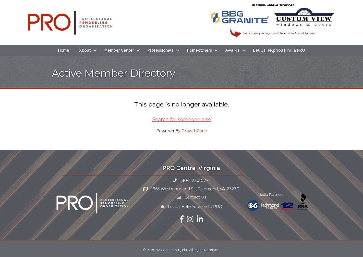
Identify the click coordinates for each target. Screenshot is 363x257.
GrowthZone (194, 130)
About (85, 50)
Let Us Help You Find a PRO (279, 50)
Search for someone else (181, 119)
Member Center (119, 50)
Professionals (160, 50)
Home (63, 50)
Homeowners (199, 50)
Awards (232, 50)
